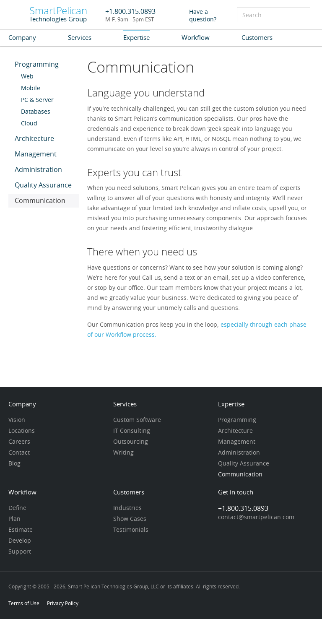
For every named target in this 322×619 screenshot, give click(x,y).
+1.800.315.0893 (130, 11)
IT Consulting (131, 431)
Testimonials (130, 530)
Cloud (29, 123)
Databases (35, 112)
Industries (127, 508)
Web (27, 76)
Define (17, 508)
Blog (14, 463)
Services (79, 37)
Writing (123, 453)
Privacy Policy (62, 603)
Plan (14, 519)
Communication (40, 201)
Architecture (34, 139)
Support (19, 552)
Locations (21, 431)
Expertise (136, 37)
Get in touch (235, 492)
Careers (19, 442)
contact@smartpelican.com (256, 517)
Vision (16, 420)
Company (22, 37)
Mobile (30, 88)
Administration (38, 170)
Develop (19, 541)
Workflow (196, 37)
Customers (257, 37)
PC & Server (37, 100)
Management (36, 155)
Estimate (20, 530)
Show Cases (129, 519)
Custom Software (137, 420)
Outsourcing (130, 442)
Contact (19, 453)
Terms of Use (23, 603)
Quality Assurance (43, 186)
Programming (37, 65)
